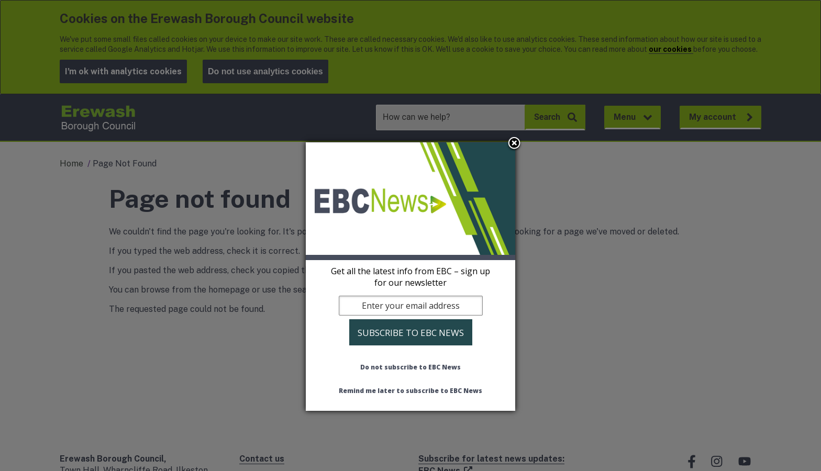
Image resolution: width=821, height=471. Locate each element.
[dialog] (410, 276)
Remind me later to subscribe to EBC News (410, 390)
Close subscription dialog (514, 144)
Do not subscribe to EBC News (410, 367)
